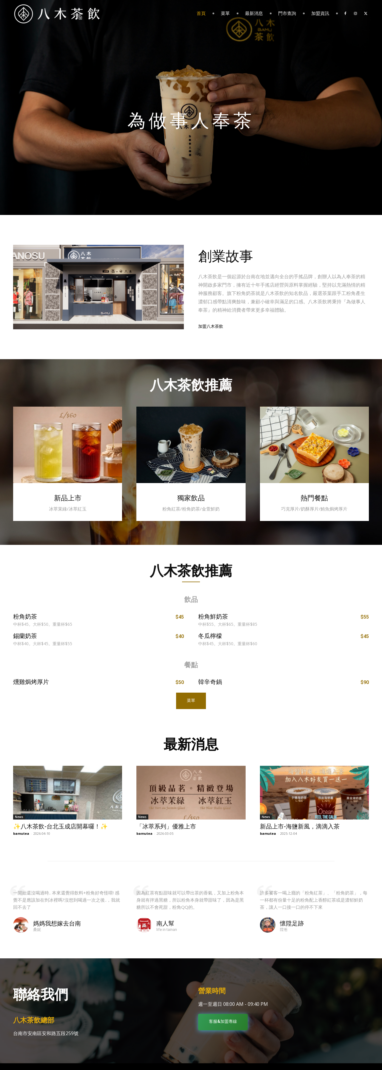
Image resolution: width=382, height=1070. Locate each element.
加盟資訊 (320, 13)
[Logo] (56, 13)
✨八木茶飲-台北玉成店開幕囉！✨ (60, 826)
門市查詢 (287, 13)
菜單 (225, 13)
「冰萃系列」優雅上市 (166, 826)
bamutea (21, 833)
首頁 (201, 13)
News (19, 817)
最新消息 (254, 13)
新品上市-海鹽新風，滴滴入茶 (300, 826)
